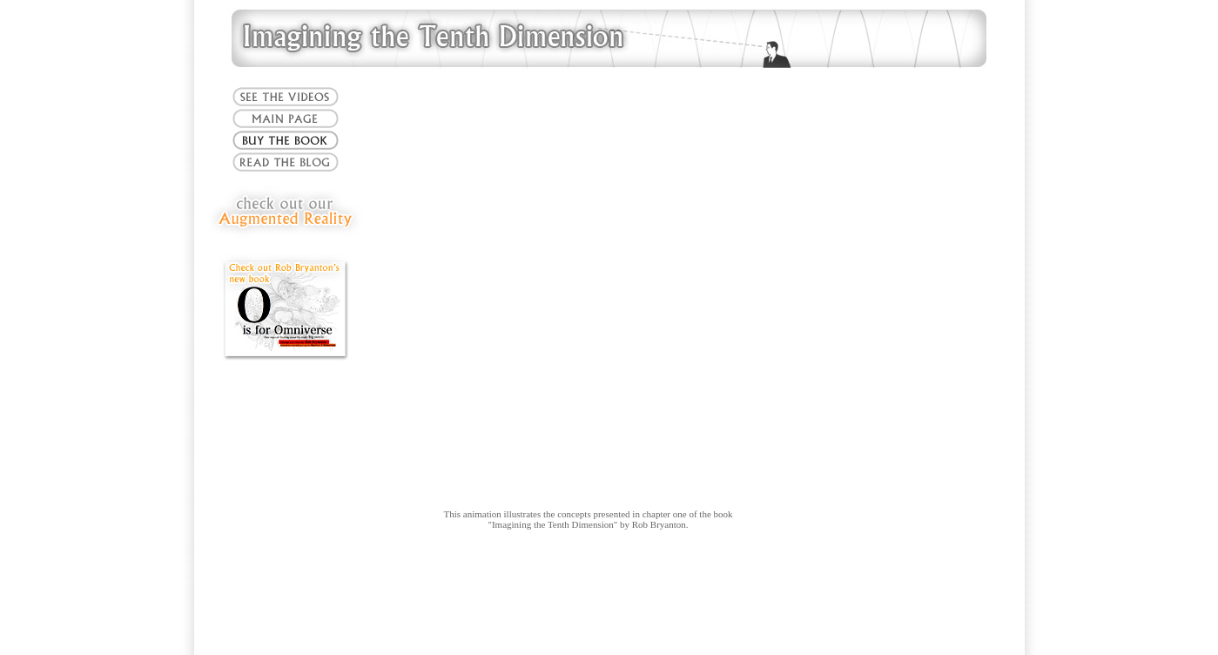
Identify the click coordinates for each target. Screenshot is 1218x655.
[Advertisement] (609, 598)
